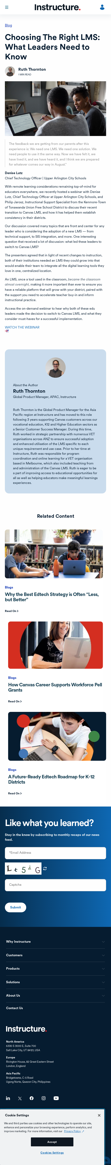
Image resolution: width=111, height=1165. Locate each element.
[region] (52, 1137)
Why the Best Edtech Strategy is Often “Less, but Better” (52, 596)
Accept (52, 1142)
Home (26, 1029)
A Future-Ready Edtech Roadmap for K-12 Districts (51, 779)
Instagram (44, 1098)
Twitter (20, 1098)
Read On (10, 611)
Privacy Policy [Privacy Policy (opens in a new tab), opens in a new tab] (72, 1131)
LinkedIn (8, 1098)
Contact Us (14, 1008)
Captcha (15, 884)
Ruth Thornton (29, 391)
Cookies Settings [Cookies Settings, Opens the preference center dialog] (52, 1152)
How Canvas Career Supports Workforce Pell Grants (55, 687)
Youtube (56, 1098)
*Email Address (20, 852)
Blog (8, 25)
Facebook (32, 1098)
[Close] (99, 1115)
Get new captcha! (45, 868)
